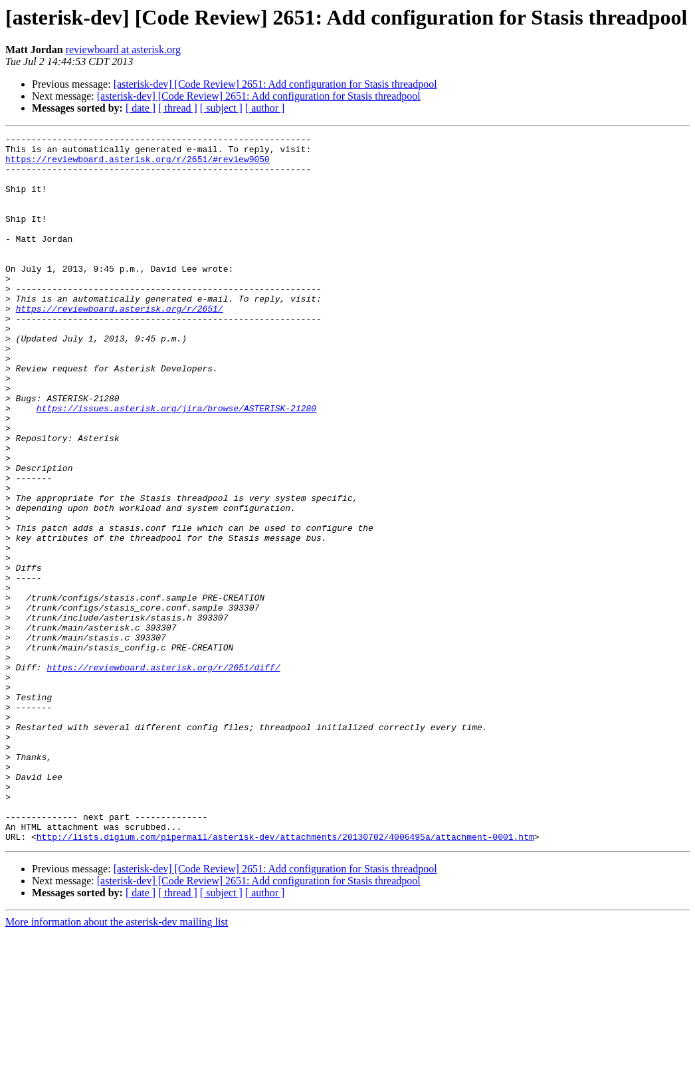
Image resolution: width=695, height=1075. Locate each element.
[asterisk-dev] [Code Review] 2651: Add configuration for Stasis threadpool (275, 84)
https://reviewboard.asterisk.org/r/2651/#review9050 (137, 165)
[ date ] (140, 108)
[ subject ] (221, 108)
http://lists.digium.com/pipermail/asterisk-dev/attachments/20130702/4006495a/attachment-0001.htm (285, 978)
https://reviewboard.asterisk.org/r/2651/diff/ (163, 775)
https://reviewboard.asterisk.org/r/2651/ (119, 344)
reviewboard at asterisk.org (123, 49)
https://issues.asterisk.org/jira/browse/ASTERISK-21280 (176, 464)
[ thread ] (177, 108)
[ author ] (265, 108)
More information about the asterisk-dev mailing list (116, 1063)
